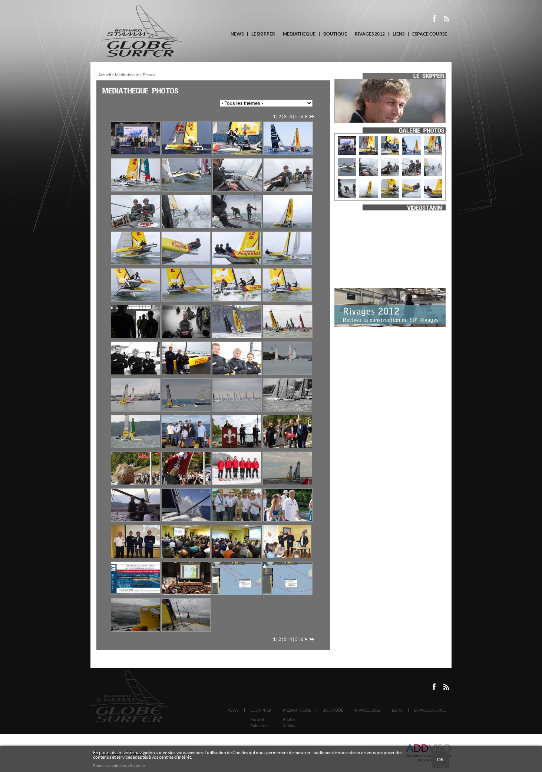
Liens (398, 33)
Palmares (258, 725)
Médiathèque (299, 33)
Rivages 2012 (370, 33)
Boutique (335, 33)
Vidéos (289, 725)
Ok (440, 759)
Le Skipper (263, 33)
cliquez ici (137, 765)
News (237, 33)
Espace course (429, 33)
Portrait (257, 719)
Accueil (104, 75)
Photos (289, 719)
